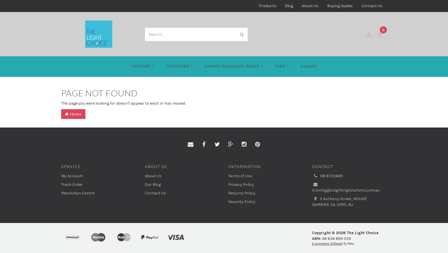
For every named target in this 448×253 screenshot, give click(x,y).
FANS (282, 66)
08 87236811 (327, 176)
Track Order (72, 184)
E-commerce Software (327, 244)
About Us (310, 5)
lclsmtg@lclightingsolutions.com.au (346, 187)
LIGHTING (142, 66)
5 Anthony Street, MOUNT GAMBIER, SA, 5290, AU (339, 201)
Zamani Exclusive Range (234, 66)
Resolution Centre (78, 193)
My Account (72, 176)
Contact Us (372, 5)
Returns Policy (241, 193)
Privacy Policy (241, 184)
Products (267, 5)
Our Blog (153, 184)
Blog (289, 5)
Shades (309, 66)
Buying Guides (340, 5)
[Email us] (190, 144)
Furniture (179, 66)
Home (73, 113)
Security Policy (241, 201)
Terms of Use (240, 176)
